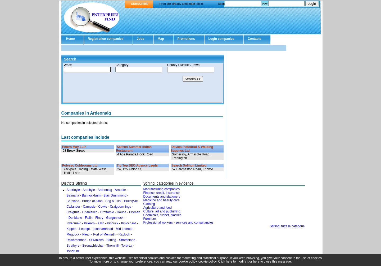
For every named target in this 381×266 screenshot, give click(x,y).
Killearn (89, 223)
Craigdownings (120, 206)
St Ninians (96, 240)
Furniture (149, 219)
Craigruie (73, 212)
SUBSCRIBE (139, 3)
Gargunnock (114, 218)
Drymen (134, 212)
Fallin (89, 218)
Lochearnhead (103, 229)
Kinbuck (112, 223)
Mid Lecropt (124, 229)
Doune (121, 212)
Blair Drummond (114, 195)
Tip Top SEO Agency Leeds (137, 165)
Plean (86, 234)
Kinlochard (128, 223)
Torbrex (126, 245)
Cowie (102, 206)
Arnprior (120, 190)
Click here (225, 261)
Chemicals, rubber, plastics (162, 215)
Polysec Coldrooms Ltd (80, 165)
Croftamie (107, 212)
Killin (100, 223)
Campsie (89, 206)
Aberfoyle (73, 190)
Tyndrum (73, 251)
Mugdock (73, 234)
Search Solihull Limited (189, 165)
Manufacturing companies (161, 189)
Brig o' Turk (113, 201)
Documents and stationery (161, 196)
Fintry (99, 218)
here (256, 261)
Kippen (71, 229)
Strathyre (73, 245)
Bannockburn (91, 195)
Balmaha (73, 195)
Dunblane (75, 218)
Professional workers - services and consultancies (178, 222)
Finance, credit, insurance (161, 193)
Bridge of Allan (92, 201)
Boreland (73, 201)
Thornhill (112, 245)
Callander (73, 206)
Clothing (149, 204)
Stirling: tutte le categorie (287, 226)
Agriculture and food (157, 208)
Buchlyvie (131, 201)
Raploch (124, 234)
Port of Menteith (104, 234)
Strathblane (127, 240)
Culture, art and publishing (161, 211)
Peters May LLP (74, 147)
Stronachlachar (93, 245)
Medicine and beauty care (161, 200)
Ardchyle (89, 190)
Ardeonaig (105, 190)
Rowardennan (77, 240)
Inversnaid (74, 223)
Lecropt (84, 229)
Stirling (111, 240)
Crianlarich (89, 212)
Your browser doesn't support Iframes (142, 83)
